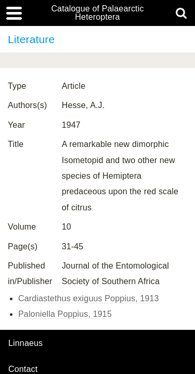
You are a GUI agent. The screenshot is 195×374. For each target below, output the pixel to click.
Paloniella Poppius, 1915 (65, 314)
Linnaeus (25, 343)
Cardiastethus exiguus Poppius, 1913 (88, 298)
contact (22, 369)
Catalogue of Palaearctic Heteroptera (97, 13)
